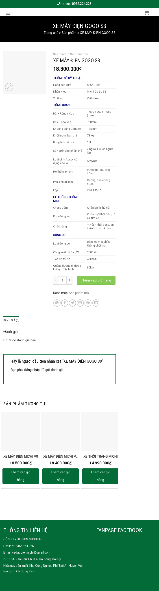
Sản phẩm (69, 33)
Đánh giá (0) (11, 320)
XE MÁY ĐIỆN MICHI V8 (20, 457)
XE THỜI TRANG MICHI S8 (100, 458)
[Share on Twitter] (72, 303)
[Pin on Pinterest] (88, 303)
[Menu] (9, 13)
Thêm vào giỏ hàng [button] (20, 476)
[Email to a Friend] (80, 303)
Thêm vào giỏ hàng (96, 280)
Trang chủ (51, 33)
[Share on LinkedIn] (96, 303)
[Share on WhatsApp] (57, 303)
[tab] (11, 320)
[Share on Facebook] (64, 303)
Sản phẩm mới (79, 54)
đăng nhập (32, 370)
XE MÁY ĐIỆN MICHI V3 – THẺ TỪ (60, 458)
